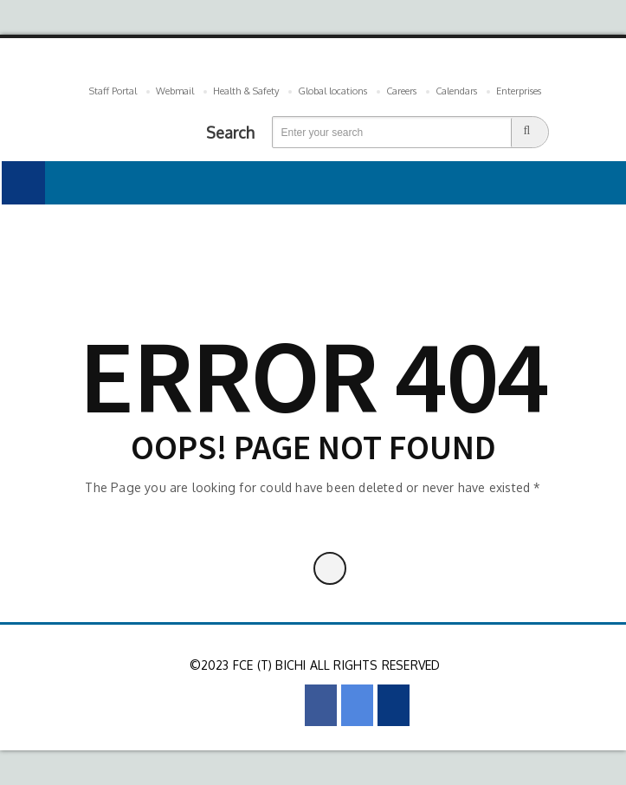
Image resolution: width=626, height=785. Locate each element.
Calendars (456, 91)
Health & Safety (246, 91)
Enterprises (518, 91)
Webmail (175, 91)
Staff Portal (113, 91)
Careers (401, 91)
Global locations (332, 91)
